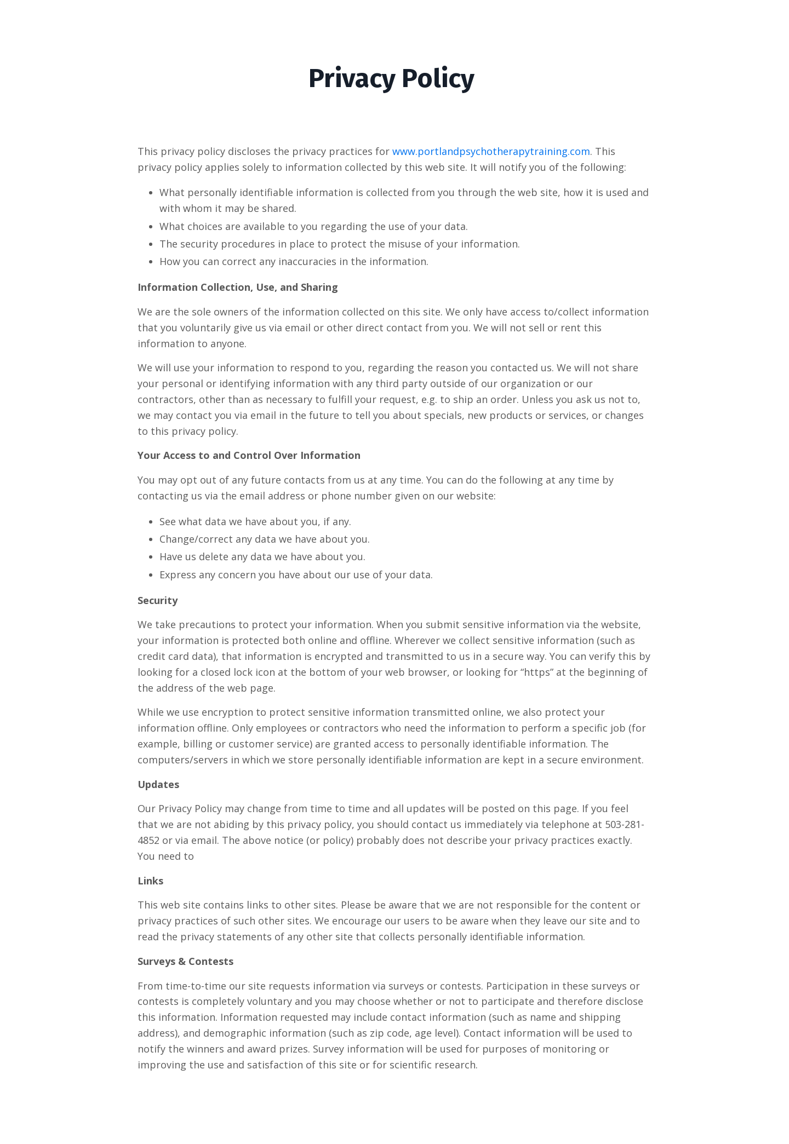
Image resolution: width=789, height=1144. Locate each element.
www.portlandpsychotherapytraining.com (491, 151)
